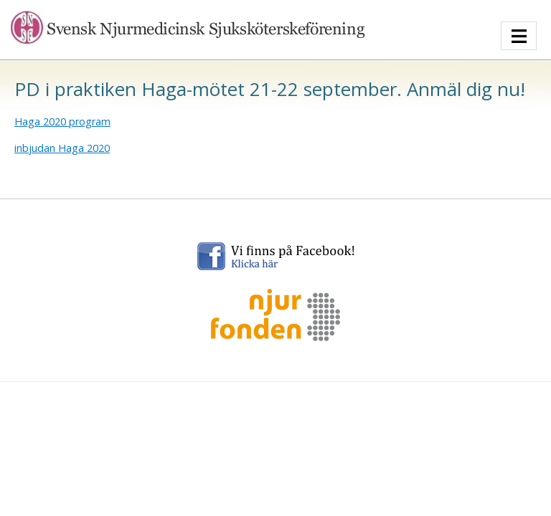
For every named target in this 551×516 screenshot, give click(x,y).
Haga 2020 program (62, 121)
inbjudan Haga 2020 (62, 148)
